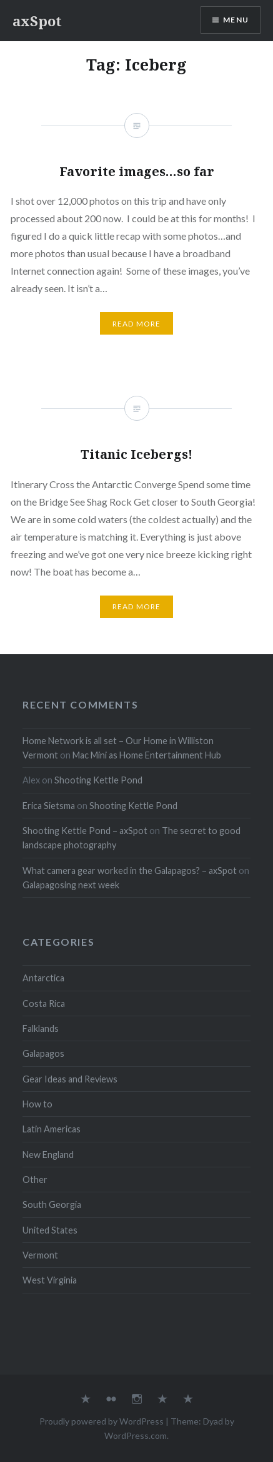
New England (48, 1154)
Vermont (40, 1255)
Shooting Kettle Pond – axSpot (84, 830)
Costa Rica (43, 1003)
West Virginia (49, 1280)
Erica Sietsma (48, 805)
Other (34, 1179)
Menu (236, 19)
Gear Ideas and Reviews (69, 1079)
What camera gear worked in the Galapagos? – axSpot (129, 870)
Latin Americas (51, 1129)
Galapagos (43, 1053)
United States (49, 1230)
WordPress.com (135, 1435)
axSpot (37, 20)
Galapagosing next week (70, 885)
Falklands (40, 1028)
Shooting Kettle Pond (98, 780)
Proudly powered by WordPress (101, 1421)
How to (37, 1104)
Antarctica (43, 978)
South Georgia (51, 1204)
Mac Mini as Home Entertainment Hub (146, 755)
